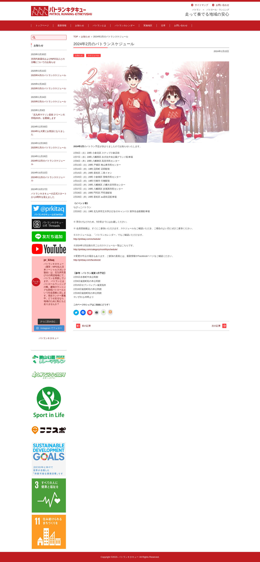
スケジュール (93, 55)
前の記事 (86, 325)
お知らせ (79, 25)
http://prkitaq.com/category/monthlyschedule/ (95, 249)
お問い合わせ (180, 25)
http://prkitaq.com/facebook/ (87, 260)
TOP (75, 36)
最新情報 (62, 25)
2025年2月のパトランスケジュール (48, 101)
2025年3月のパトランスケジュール (48, 88)
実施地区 (147, 25)
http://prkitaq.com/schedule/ (87, 239)
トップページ (42, 25)
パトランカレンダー (125, 25)
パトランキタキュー (49, 338)
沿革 (163, 25)
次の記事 (216, 325)
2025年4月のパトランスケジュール (48, 75)
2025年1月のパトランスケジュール (48, 147)
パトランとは (99, 25)
